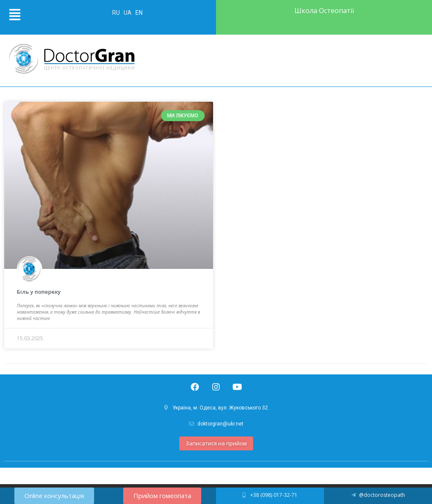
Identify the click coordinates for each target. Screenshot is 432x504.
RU (116, 12)
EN (139, 12)
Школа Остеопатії (324, 10)
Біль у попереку (39, 291)
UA (128, 12)
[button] (216, 443)
